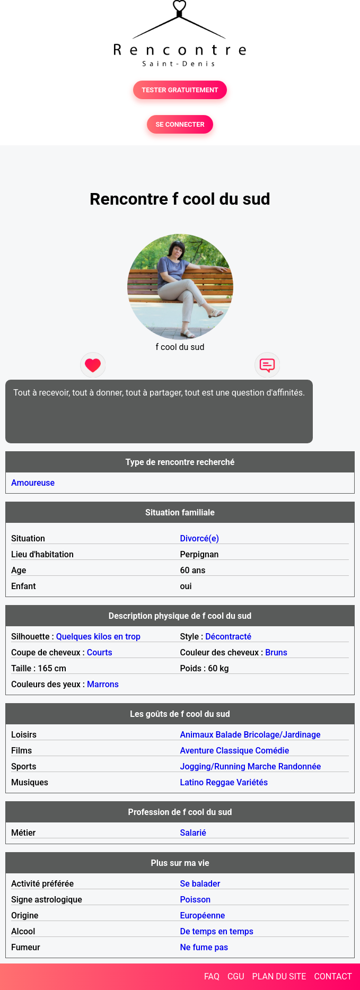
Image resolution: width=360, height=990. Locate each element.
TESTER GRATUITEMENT (180, 90)
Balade (228, 735)
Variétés (252, 782)
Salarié (193, 833)
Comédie (272, 751)
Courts (99, 652)
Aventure (197, 751)
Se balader (200, 884)
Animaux (197, 735)
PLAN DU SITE (279, 976)
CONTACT (333, 976)
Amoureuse (33, 483)
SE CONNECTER (179, 124)
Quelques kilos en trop (98, 637)
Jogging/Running (212, 766)
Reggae (220, 782)
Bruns (276, 652)
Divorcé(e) (199, 538)
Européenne (202, 915)
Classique (234, 751)
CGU (235, 976)
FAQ (211, 976)
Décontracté (228, 637)
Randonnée (299, 766)
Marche (262, 766)
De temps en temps (217, 931)
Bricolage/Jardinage (281, 735)
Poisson (195, 900)
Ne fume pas (204, 947)
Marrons (103, 684)
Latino (192, 782)
